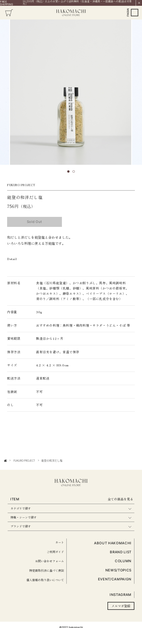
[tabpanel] (70, 92)
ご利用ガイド (55, 552)
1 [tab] (70, 173)
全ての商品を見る (120, 499)
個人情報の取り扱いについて (45, 580)
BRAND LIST (120, 552)
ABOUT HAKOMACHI (112, 543)
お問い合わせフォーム (49, 561)
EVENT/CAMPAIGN (114, 579)
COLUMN (123, 561)
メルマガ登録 (120, 606)
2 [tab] (75, 173)
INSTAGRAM (120, 594)
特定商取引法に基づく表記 (46, 570)
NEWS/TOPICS (118, 570)
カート (59, 542)
